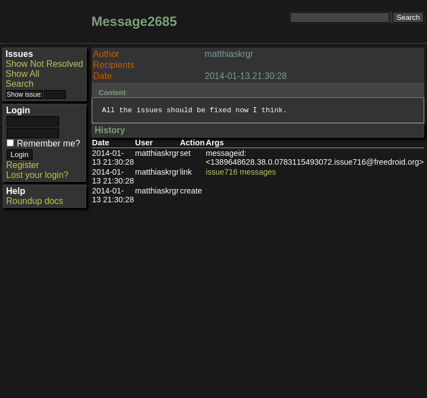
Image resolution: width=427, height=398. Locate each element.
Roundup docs (34, 201)
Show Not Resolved (44, 64)
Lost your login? (37, 175)
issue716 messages (241, 173)
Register (22, 165)
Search (20, 83)
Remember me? (48, 143)
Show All (22, 73)
